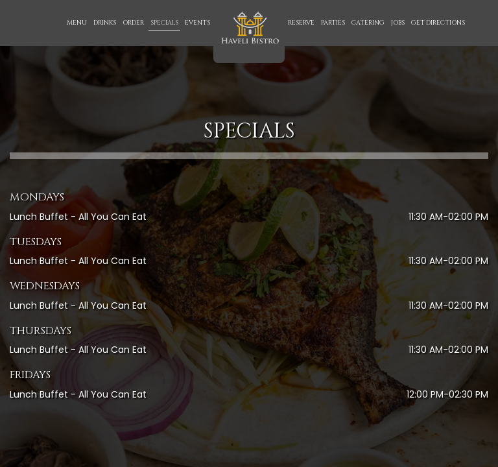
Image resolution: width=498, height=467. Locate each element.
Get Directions (438, 22)
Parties (333, 22)
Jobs (398, 22)
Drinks (104, 22)
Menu (77, 22)
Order (133, 22)
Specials (164, 22)
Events (197, 22)
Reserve (301, 22)
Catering (368, 22)
